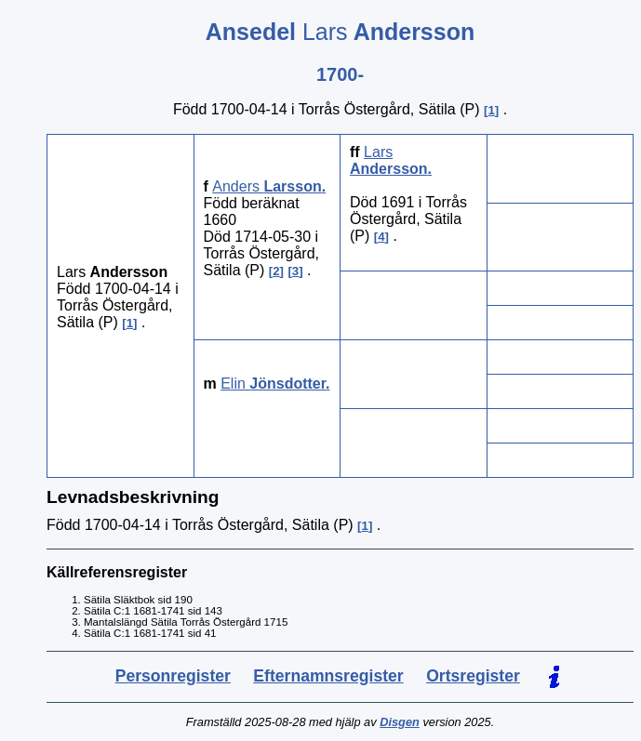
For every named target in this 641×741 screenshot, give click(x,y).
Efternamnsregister (328, 676)
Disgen (400, 722)
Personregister (173, 676)
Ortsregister (473, 676)
